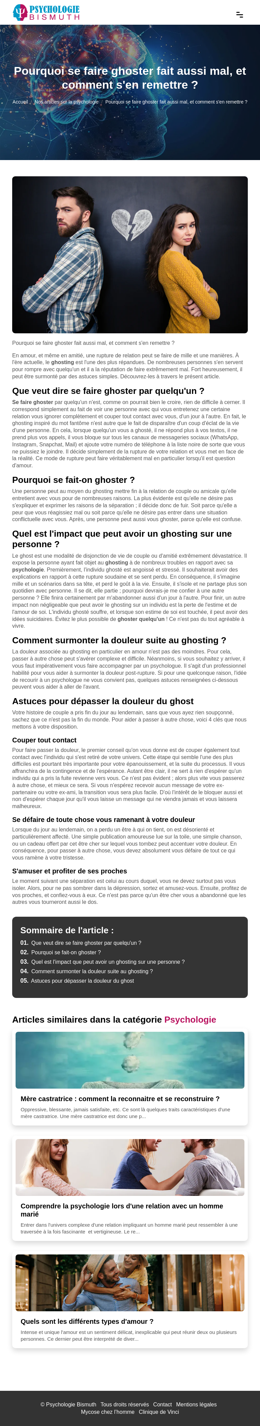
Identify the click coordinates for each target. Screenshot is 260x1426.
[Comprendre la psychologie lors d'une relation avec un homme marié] (130, 1167)
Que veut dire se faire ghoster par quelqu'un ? (80, 943)
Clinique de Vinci (159, 1412)
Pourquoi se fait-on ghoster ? (60, 952)
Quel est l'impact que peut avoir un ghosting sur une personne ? (102, 962)
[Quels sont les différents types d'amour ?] (130, 1282)
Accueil (20, 102)
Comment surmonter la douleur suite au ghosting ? (86, 971)
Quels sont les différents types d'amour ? (87, 1321)
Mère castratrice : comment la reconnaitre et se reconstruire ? (120, 1098)
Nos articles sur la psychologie (67, 102)
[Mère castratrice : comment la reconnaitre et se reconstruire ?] (130, 1060)
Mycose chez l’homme (107, 1412)
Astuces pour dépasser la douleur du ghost (77, 981)
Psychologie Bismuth (71, 1404)
